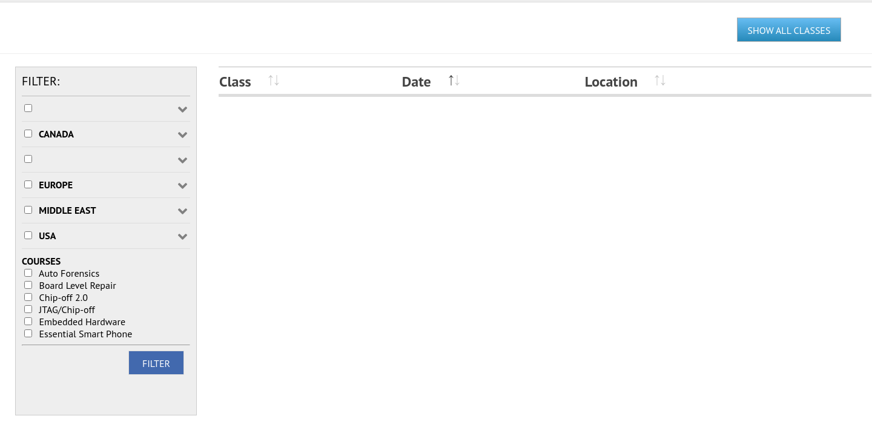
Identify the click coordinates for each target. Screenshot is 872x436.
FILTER (156, 363)
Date (416, 81)
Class (235, 81)
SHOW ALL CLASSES (789, 30)
